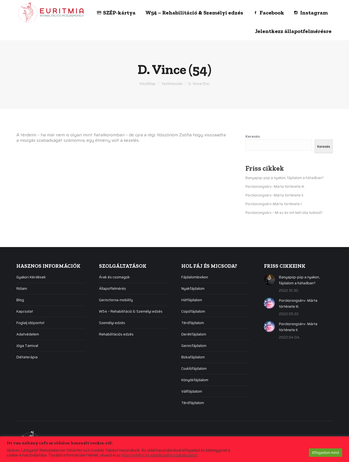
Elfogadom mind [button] (325, 452)
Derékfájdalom (193, 334)
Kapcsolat (24, 311)
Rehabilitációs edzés (116, 334)
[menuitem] (82, 9)
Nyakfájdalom (192, 288)
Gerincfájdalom (193, 346)
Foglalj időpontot (30, 323)
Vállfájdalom (191, 391)
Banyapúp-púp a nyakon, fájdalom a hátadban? (284, 178)
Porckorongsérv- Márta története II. (274, 195)
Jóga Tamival (27, 346)
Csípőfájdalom (193, 311)
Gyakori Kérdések (31, 277)
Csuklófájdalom (194, 368)
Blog (20, 300)
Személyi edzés (112, 323)
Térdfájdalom (192, 323)
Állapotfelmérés (112, 288)
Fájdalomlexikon (194, 277)
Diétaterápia (27, 357)
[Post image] (269, 279)
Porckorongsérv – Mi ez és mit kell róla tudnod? (284, 212)
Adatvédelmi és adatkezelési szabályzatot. (160, 455)
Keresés (252, 136)
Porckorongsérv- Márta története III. (275, 186)
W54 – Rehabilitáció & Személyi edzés (131, 311)
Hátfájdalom (191, 300)
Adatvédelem (27, 334)
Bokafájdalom (193, 357)
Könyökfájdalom (194, 380)
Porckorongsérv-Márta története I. (273, 204)
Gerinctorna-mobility (116, 300)
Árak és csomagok (114, 277)
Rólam (21, 288)
